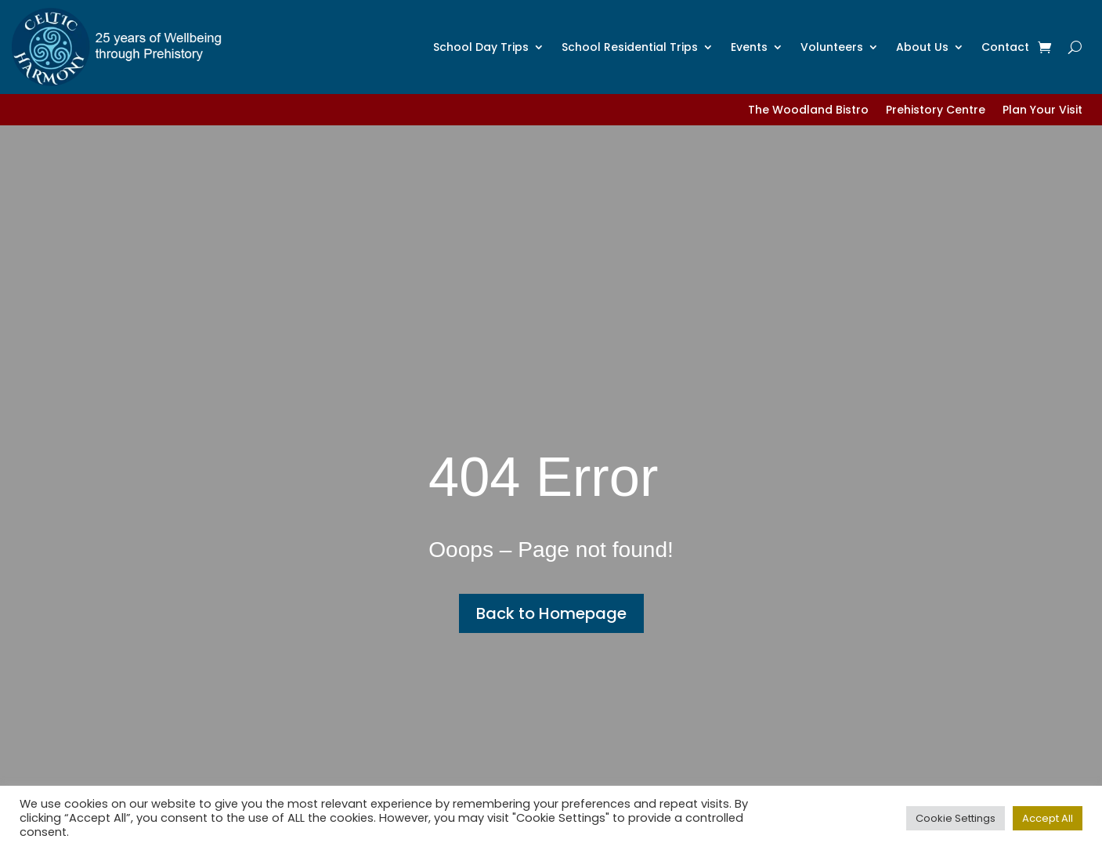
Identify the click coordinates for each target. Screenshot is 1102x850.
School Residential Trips (630, 47)
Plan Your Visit (1042, 111)
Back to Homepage (551, 613)
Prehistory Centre (935, 111)
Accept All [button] (1047, 818)
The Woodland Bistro (808, 111)
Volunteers (831, 47)
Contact (1005, 47)
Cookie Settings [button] (955, 818)
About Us (922, 47)
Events (749, 47)
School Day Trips (481, 47)
